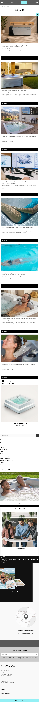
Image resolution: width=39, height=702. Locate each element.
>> (14, 381)
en (36, 2)
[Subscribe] (36, 654)
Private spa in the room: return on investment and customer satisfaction (19, 136)
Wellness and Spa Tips (19, 46)
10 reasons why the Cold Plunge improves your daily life (15, 45)
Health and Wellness (19, 92)
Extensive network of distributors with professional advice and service (20, 550)
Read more (4, 58)
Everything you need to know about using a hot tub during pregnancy (18, 364)
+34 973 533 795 (6, 670)
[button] (19, 503)
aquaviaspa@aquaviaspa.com (9, 672)
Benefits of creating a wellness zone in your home (14, 90)
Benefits (14, 46)
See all (19, 506)
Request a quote (24, 3)
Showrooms (19, 549)
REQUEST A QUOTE (19, 700)
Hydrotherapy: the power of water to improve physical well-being (17, 227)
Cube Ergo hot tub (19, 424)
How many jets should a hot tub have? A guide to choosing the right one (19, 318)
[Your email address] (18, 654)
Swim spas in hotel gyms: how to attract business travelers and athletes (19, 273)
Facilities (17, 137)
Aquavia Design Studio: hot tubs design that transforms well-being (17, 181)
